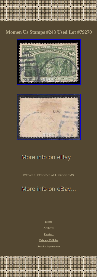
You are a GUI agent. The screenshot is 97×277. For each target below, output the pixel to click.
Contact (48, 234)
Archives (48, 227)
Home (48, 221)
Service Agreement (48, 246)
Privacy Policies (48, 240)
